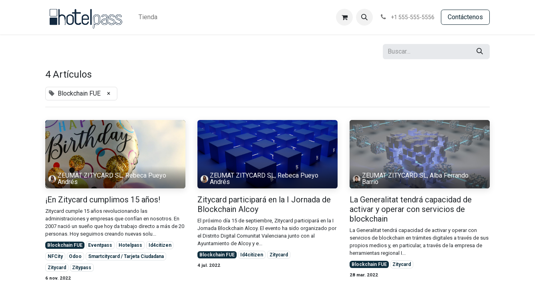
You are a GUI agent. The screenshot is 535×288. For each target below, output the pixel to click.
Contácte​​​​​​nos (465, 17)
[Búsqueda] (480, 51)
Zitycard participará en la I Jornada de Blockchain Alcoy (264, 204)
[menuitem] (148, 17)
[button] (364, 17)
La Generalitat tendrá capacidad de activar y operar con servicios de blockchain (411, 209)
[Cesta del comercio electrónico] (344, 17)
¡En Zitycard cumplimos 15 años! (102, 199)
